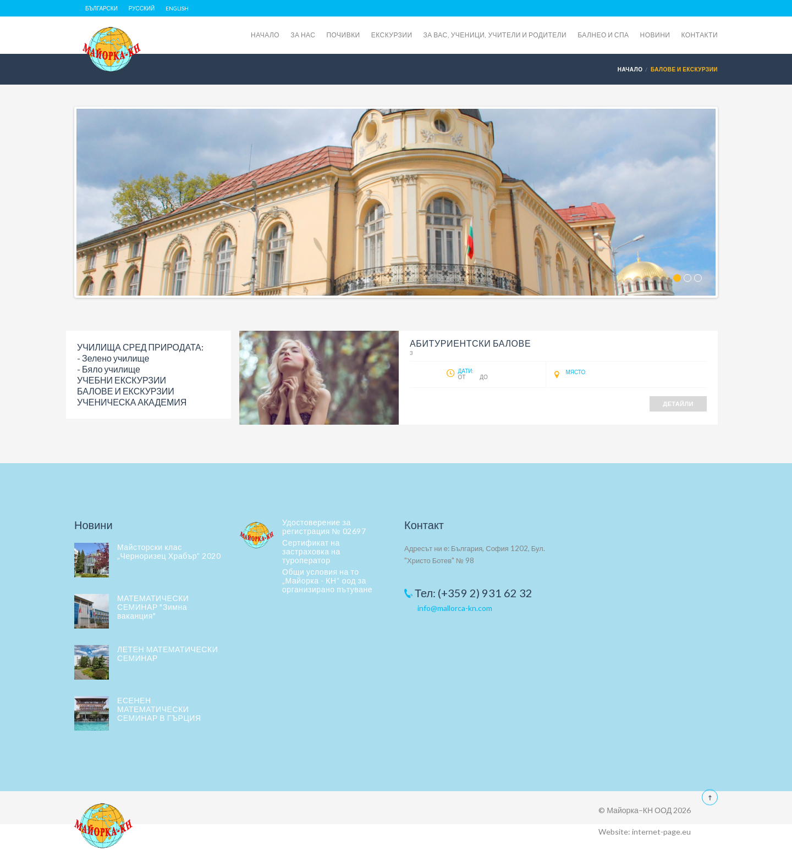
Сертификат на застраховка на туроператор (311, 551)
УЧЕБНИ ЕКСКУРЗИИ (121, 380)
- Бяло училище (108, 369)
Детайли (678, 403)
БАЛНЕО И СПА (603, 35)
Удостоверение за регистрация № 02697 (324, 527)
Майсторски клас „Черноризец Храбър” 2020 (169, 551)
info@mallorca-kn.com (454, 608)
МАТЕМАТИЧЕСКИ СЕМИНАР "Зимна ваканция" (153, 606)
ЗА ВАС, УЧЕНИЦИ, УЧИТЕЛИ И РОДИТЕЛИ (495, 35)
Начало (630, 69)
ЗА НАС (302, 35)
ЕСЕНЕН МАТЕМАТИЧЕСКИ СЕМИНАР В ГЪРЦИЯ (159, 709)
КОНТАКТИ (699, 35)
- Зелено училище (113, 358)
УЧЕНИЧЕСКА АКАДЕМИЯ (131, 402)
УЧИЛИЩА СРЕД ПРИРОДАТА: (140, 347)
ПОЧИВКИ (343, 35)
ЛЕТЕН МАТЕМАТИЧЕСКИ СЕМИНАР (167, 653)
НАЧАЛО (265, 35)
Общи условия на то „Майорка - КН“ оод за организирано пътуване (327, 580)
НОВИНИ (655, 35)
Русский (142, 8)
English (177, 8)
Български (101, 8)
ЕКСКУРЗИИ (392, 35)
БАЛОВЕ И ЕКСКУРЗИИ (125, 391)
